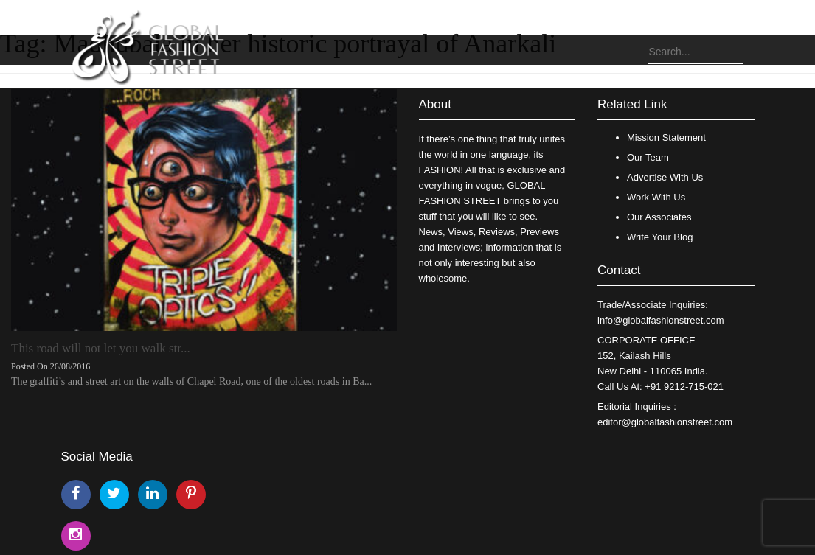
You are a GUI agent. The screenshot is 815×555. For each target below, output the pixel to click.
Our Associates (659, 217)
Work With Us (656, 197)
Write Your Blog (660, 236)
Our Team (648, 157)
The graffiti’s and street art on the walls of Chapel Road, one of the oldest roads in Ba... (191, 381)
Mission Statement (666, 137)
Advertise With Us (665, 177)
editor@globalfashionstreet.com (664, 421)
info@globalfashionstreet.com (660, 320)
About (435, 104)
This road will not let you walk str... (100, 348)
